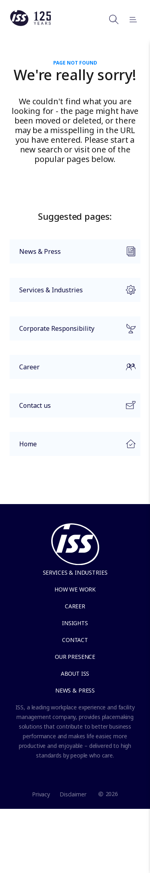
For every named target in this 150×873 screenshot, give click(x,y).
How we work (75, 589)
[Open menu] (129, 19)
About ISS (75, 673)
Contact (75, 640)
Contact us (73, 409)
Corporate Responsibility (73, 332)
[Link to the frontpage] (30, 24)
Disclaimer (73, 794)
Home (73, 446)
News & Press (73, 255)
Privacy (41, 794)
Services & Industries (73, 293)
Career (73, 370)
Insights (75, 623)
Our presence (75, 656)
